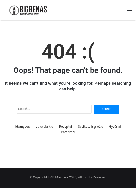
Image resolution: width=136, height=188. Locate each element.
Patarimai (68, 132)
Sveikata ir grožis (90, 127)
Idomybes (22, 127)
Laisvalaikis (44, 127)
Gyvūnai (115, 127)
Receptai (65, 127)
